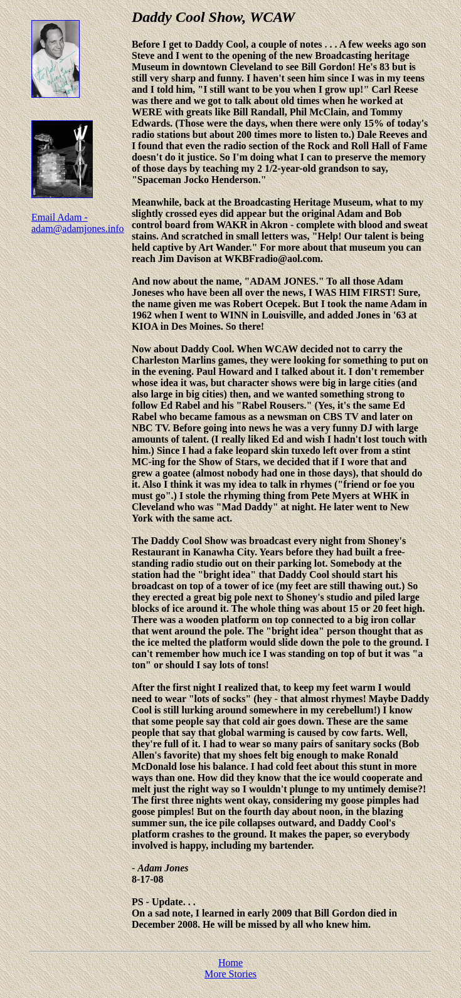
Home (230, 962)
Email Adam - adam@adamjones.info (77, 223)
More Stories (230, 974)
